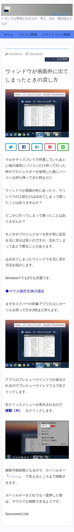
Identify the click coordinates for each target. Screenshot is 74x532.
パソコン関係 (27, 34)
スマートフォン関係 (56, 34)
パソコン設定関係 (57, 59)
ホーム (8, 34)
